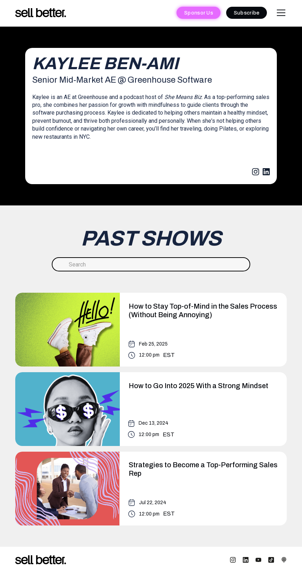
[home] (40, 13)
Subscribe (247, 13)
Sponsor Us (198, 13)
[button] (280, 12)
